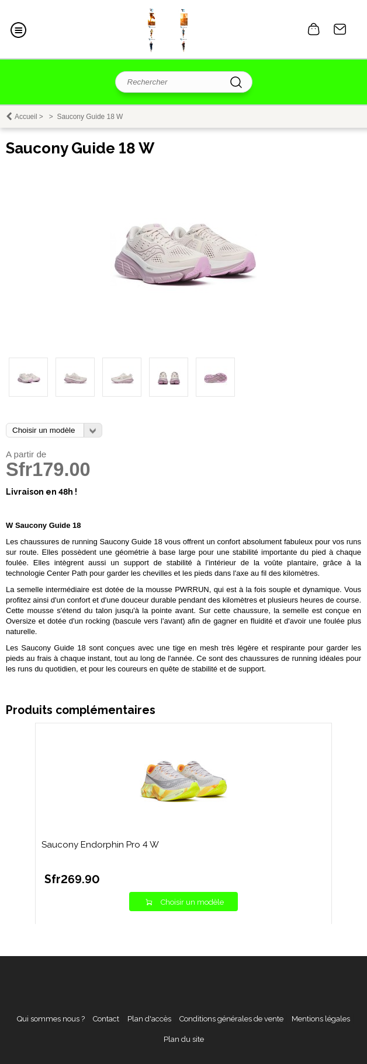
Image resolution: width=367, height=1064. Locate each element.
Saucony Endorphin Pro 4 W (100, 844)
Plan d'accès (149, 1018)
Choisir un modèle (192, 902)
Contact (340, 29)
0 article (313, 29)
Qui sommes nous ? (51, 1018)
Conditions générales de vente (231, 1018)
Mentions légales (321, 1018)
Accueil (26, 117)
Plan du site (184, 1039)
